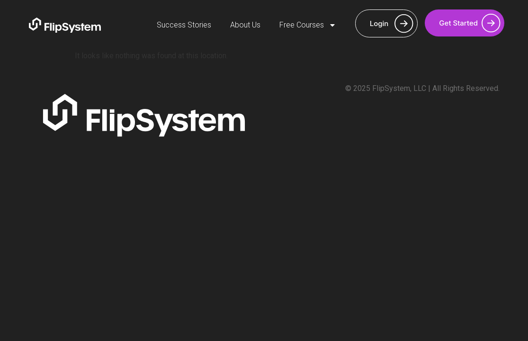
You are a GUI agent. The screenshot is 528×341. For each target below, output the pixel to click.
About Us (245, 24)
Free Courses (307, 25)
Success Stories (184, 24)
